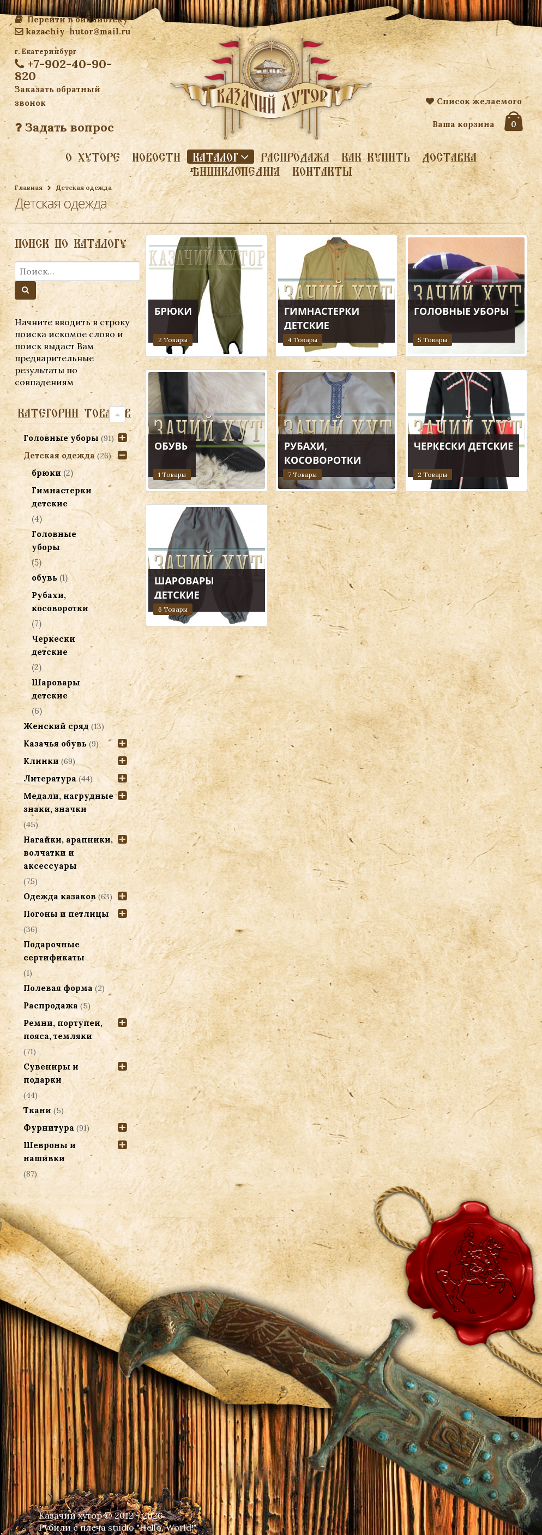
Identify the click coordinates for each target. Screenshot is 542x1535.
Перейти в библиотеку (71, 19)
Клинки (41, 761)
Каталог (215, 157)
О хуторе (92, 157)
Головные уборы (61, 438)
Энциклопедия (235, 171)
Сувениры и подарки (51, 1073)
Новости (156, 157)
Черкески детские (54, 645)
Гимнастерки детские (62, 497)
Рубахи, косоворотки (60, 601)
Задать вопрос (64, 127)
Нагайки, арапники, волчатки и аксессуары (68, 852)
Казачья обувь (55, 743)
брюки (47, 473)
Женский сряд (56, 726)
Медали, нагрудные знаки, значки (68, 802)
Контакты (322, 171)
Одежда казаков (59, 896)
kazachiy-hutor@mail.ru (72, 31)
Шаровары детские (56, 689)
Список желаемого (474, 101)
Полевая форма (58, 988)
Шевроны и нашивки (49, 1151)
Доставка (449, 157)
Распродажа (295, 157)
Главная (29, 187)
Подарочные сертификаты (54, 951)
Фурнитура (48, 1127)
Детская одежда (59, 455)
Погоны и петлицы (66, 914)
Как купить (375, 157)
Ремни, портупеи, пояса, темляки (63, 1029)
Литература (49, 778)
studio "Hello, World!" (152, 1527)
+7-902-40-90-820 (63, 69)
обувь (45, 577)
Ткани (37, 1110)
